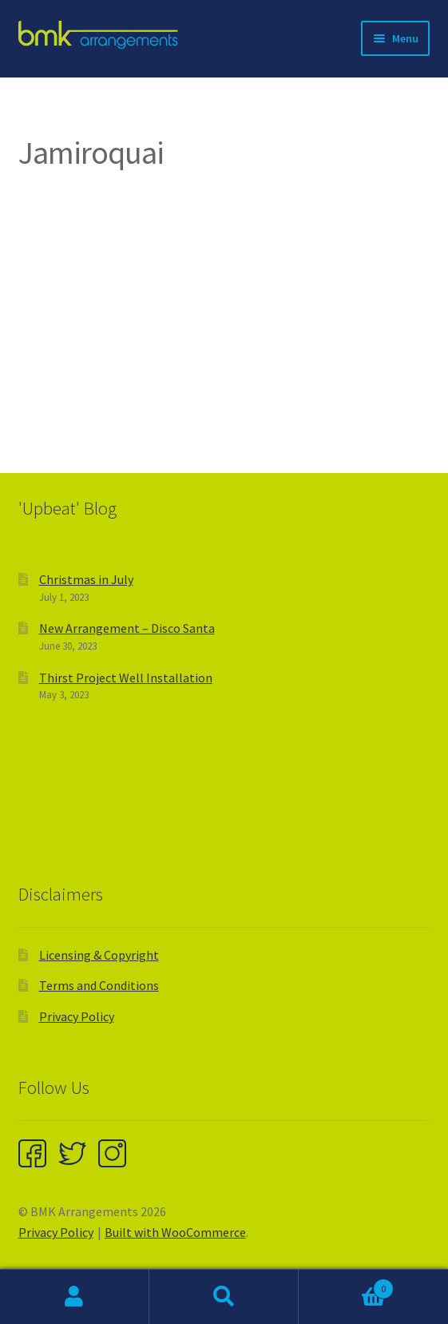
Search (224, 1297)
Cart (346, 1285)
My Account (74, 1297)
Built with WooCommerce (175, 1232)
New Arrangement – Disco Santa (127, 628)
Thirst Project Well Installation (125, 678)
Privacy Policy (76, 1016)
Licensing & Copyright (99, 955)
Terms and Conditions (99, 985)
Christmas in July (86, 579)
